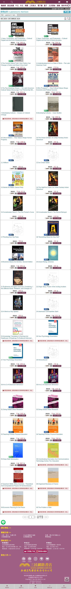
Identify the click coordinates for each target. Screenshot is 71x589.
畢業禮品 (48, 537)
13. (12, 187)
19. (17, 262)
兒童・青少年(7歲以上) (52, 535)
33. (14, 434)
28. (41, 360)
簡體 (26, 6)
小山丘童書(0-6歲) (29, 535)
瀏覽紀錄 (49, 586)
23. (9, 311)
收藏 (35, 586)
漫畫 (58, 6)
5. (17, 90)
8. (49, 113)
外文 (21, 6)
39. (13, 507)
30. (47, 384)
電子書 (40, 6)
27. (11, 360)
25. (17, 338)
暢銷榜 (3, 6)
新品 (10, 6)
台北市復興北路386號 (8, 544)
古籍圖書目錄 (5, 537)
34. (49, 434)
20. (45, 262)
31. (12, 409)
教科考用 (64, 6)
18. (48, 237)
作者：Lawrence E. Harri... (8, 15)
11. (4, 162)
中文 (17, 6)
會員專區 (63, 586)
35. (9, 459)
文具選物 (52, 6)
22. (51, 286)
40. (44, 507)
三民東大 (32, 6)
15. (17, 212)
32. (47, 409)
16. (51, 212)
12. (42, 162)
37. (17, 485)
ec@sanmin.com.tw (14, 548)
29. (12, 384)
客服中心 (21, 586)
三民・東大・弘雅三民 (8, 535)
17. (10, 237)
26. (47, 336)
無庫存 (12, 44)
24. (47, 311)
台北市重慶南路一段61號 (53, 544)
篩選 (67, 12)
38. (47, 484)
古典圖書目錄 (27, 537)
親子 (45, 6)
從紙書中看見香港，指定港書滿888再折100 (64, 9)
